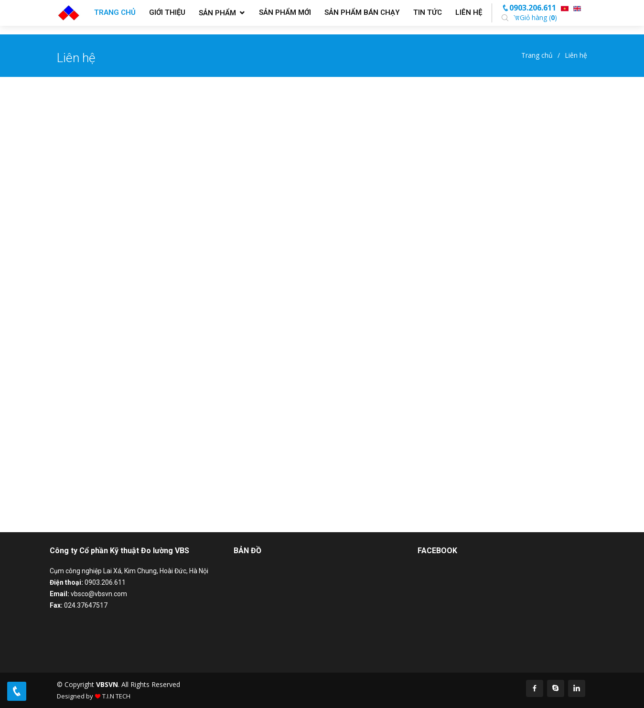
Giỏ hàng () (535, 17)
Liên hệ (468, 12)
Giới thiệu (167, 12)
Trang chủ (115, 12)
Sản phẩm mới (285, 12)
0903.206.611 (529, 7)
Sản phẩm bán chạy (362, 12)
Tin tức (427, 12)
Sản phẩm (217, 13)
